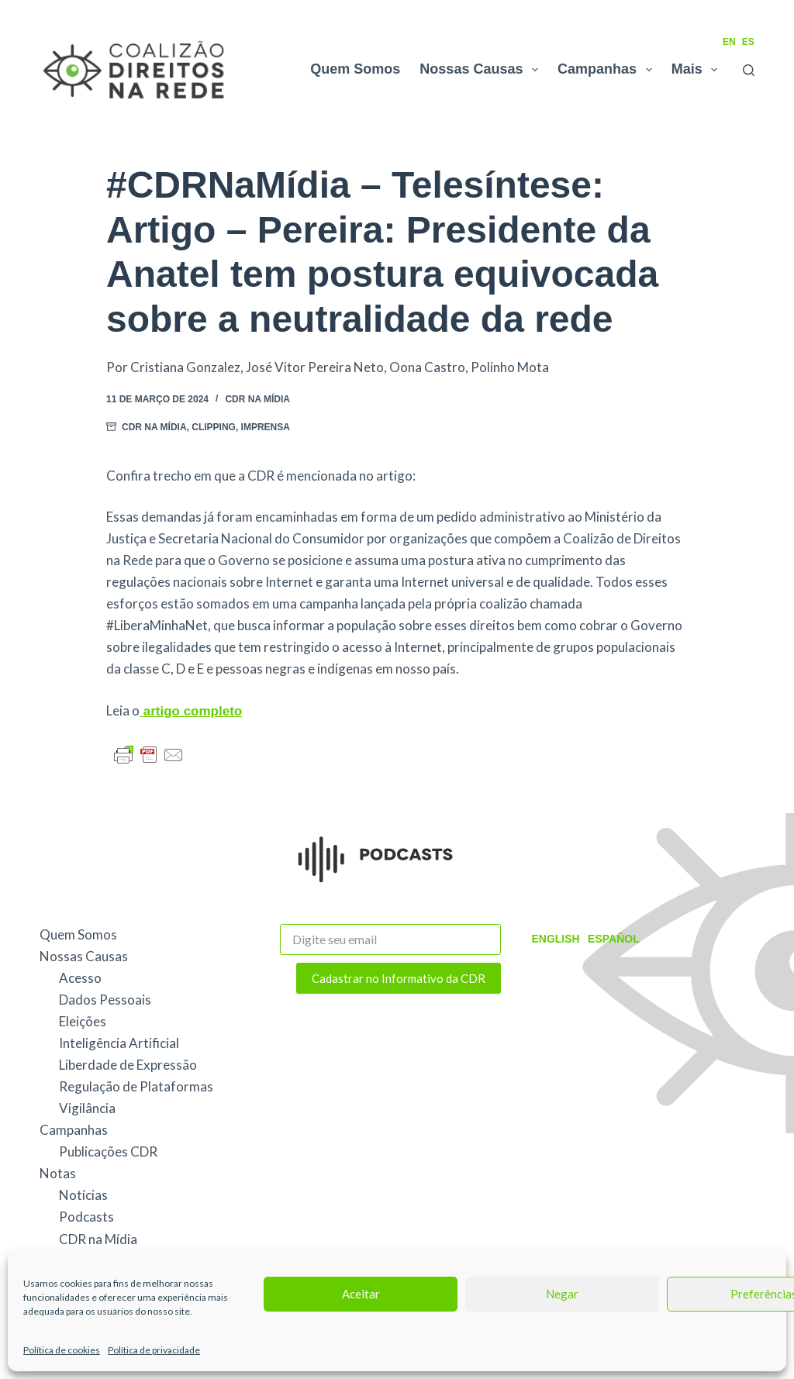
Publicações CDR (108, 1151)
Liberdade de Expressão (128, 1065)
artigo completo (191, 711)
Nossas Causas (481, 69)
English (555, 939)
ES (748, 41)
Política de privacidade (154, 1350)
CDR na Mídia (257, 399)
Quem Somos (355, 69)
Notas (58, 1173)
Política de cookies (61, 1350)
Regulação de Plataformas (136, 1086)
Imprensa (265, 427)
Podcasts (86, 1216)
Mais (697, 69)
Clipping (214, 427)
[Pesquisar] (748, 70)
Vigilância (87, 1108)
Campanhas (608, 69)
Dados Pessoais (105, 999)
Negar (562, 1294)
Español (614, 939)
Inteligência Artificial (119, 1043)
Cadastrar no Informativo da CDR (398, 978)
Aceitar (361, 1294)
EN (729, 41)
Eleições (82, 1021)
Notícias (83, 1195)
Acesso (80, 978)
